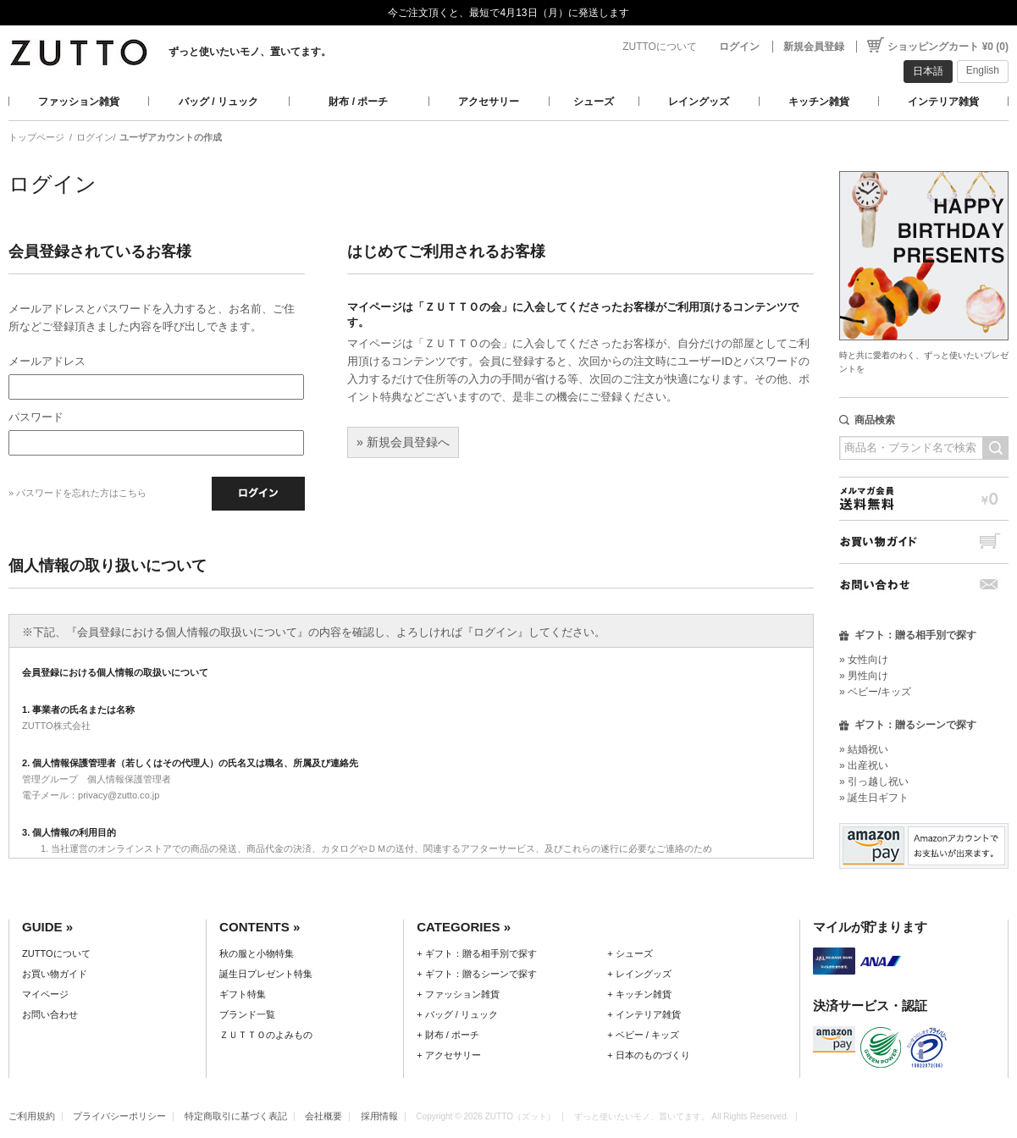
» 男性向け (863, 676)
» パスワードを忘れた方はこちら (77, 493)
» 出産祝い (863, 765)
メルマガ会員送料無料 (924, 498)
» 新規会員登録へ (403, 442)
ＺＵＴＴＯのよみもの (265, 1035)
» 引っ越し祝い (874, 781)
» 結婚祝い (863, 749)
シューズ (593, 102)
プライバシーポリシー (119, 1116)
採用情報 (379, 1116)
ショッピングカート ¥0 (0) (948, 46)
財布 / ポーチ (358, 102)
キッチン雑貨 (818, 102)
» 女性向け (863, 660)
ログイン (739, 46)
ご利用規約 (31, 1116)
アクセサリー (488, 102)
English (982, 70)
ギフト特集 (242, 994)
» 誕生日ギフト (874, 798)
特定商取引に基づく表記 (236, 1116)
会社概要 (323, 1116)
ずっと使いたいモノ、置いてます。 (250, 52)
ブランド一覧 (247, 1014)
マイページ (45, 994)
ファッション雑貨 (78, 102)
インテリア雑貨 (943, 102)
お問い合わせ (924, 584)
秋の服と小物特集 (256, 953)
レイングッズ (698, 102)
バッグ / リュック (218, 102)
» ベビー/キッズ (875, 692)
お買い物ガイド (924, 541)
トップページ (36, 137)
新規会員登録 (813, 46)
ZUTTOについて (659, 46)
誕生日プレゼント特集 (265, 974)
